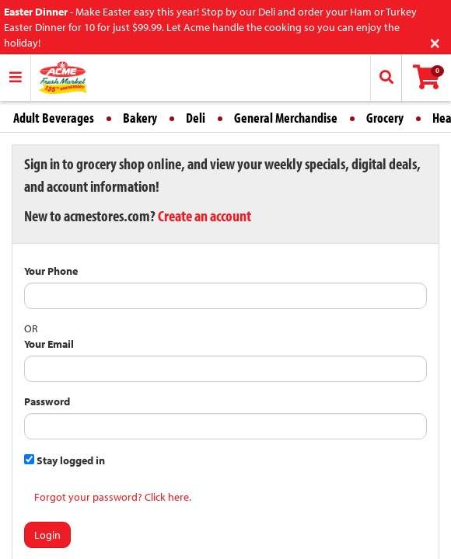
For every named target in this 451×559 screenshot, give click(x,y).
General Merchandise (285, 118)
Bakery (140, 118)
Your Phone (51, 271)
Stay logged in (64, 460)
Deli (195, 118)
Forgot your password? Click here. (112, 497)
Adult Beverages (53, 118)
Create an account (204, 215)
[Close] (435, 41)
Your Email (49, 344)
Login (47, 535)
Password (47, 401)
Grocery (385, 118)
